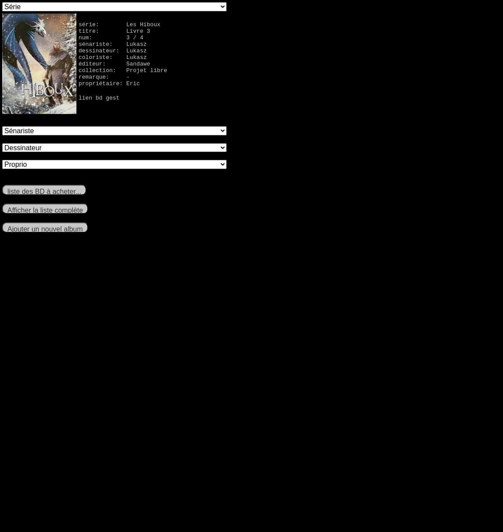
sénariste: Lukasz (113, 49)
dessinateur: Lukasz (113, 57)
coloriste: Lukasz (113, 65)
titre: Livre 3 (114, 33)
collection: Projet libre (123, 80)
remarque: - (104, 88)
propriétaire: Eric (109, 96)
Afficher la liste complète (45, 210)
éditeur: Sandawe (114, 72)
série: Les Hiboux (119, 25)
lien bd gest (99, 112)
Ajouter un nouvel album (45, 229)
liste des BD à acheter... (44, 191)
